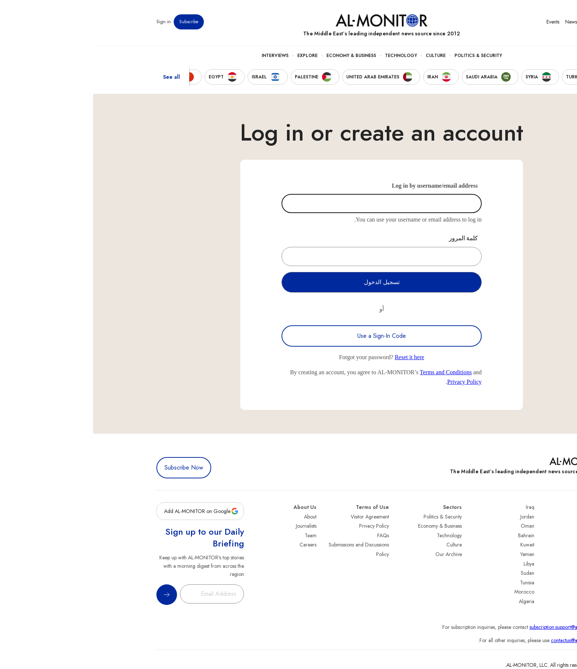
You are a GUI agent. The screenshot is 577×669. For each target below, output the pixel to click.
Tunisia (434, 582)
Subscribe (95, 21)
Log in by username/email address (342, 186)
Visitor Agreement (277, 516)
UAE (509, 544)
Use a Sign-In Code (288, 336)
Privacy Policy (371, 382)
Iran (510, 535)
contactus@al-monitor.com (486, 640)
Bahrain (433, 535)
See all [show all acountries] (78, 77)
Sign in (70, 21)
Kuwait (434, 544)
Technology (308, 55)
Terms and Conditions (353, 372)
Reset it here (316, 357)
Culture (343, 55)
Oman (434, 526)
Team (217, 535)
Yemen (434, 554)
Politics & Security (385, 55)
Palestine (504, 563)
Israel (508, 554)
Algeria (433, 601)
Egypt (508, 573)
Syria (508, 601)
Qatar (507, 582)
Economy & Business (258, 55)
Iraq (437, 507)
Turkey (507, 516)
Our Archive (355, 554)
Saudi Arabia (500, 526)
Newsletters (484, 21)
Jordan (434, 516)
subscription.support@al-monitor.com (475, 627)
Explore (214, 55)
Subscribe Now (90, 467)
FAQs (290, 535)
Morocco (431, 591)
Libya (436, 563)
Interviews (182, 55)
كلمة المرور (370, 238)
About (217, 516)
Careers (214, 544)
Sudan (434, 573)
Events (459, 21)
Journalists (213, 526)
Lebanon (505, 591)
